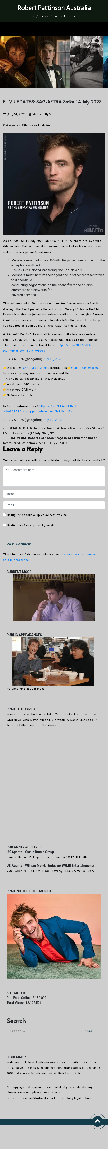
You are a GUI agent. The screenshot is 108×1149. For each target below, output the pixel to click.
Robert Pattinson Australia (54, 8)
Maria (35, 114)
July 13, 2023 (52, 359)
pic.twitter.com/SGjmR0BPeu (24, 350)
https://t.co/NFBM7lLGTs (76, 345)
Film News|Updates (36, 125)
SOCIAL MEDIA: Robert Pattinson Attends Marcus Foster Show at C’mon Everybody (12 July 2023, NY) (53, 430)
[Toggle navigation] (97, 29)
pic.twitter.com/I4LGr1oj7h (52, 411)
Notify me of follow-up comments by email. (38, 515)
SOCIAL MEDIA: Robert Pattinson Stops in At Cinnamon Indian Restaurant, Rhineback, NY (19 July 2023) (50, 440)
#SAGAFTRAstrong (17, 411)
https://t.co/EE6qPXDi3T (58, 406)
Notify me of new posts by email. (31, 525)
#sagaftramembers (84, 367)
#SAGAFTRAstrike (35, 367)
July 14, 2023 (52, 420)
